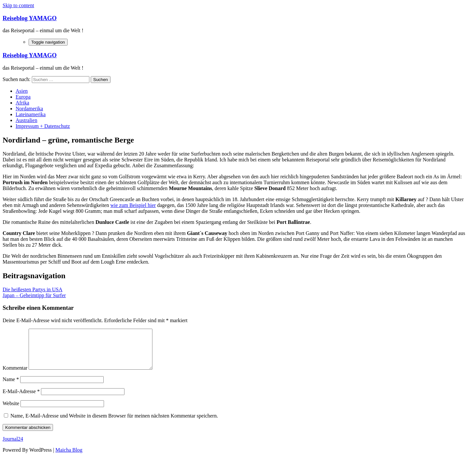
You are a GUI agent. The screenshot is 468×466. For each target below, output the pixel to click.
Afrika (22, 102)
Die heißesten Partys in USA (32, 289)
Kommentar (15, 375)
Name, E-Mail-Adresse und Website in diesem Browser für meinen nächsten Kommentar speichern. (114, 423)
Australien (26, 120)
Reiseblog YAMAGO (30, 18)
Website (11, 411)
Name (11, 387)
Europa (23, 97)
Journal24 (13, 446)
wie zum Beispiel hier (133, 205)
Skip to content (18, 5)
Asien (22, 91)
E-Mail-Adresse (21, 399)
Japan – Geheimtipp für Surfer (34, 295)
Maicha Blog (69, 457)
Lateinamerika (31, 114)
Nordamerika (29, 108)
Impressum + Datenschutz (43, 126)
